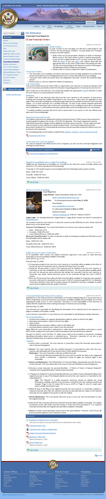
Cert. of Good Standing (10, 67)
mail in (77, 61)
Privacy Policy (21, 494)
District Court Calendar (10, 43)
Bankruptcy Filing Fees (37, 437)
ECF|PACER (7, 479)
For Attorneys (58, 26)
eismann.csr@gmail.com (61, 215)
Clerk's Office (67, 22)
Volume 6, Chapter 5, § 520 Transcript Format (81, 132)
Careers (6, 482)
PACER (5, 40)
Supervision (84, 481)
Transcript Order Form (37, 136)
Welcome (37, 26)
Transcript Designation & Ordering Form (43, 154)
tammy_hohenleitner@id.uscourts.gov (65, 197)
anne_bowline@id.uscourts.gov (63, 206)
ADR (4, 48)
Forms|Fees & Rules (35, 481)
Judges (78, 26)
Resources (6, 80)
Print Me (99, 455)
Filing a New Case (9, 51)
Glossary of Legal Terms (9, 494)
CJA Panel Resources (10, 46)
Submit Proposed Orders (11, 56)
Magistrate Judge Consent (11, 54)
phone (62, 61)
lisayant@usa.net (32, 219)
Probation (100, 22)
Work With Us (85, 482)
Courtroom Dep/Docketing (11, 59)
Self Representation (89, 26)
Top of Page (34, 182)
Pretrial (83, 477)
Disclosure (84, 484)
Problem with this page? (13, 94)
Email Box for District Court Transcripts (43, 420)
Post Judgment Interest (10, 75)
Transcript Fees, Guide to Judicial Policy (43, 429)
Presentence (85, 479)
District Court (91, 22)
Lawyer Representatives (11, 69)
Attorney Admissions (9, 64)
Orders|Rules (8, 481)
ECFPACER (49, 27)
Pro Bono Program (9, 77)
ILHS (5, 484)
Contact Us (6, 83)
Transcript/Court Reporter (11, 61)
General (99, 26)
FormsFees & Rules (69, 27)
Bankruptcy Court (79, 22)
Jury (43, 26)
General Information (10, 477)
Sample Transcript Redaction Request (42, 433)
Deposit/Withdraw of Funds (12, 72)
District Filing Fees (35, 443)
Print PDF (95, 150)
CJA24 (84, 91)
